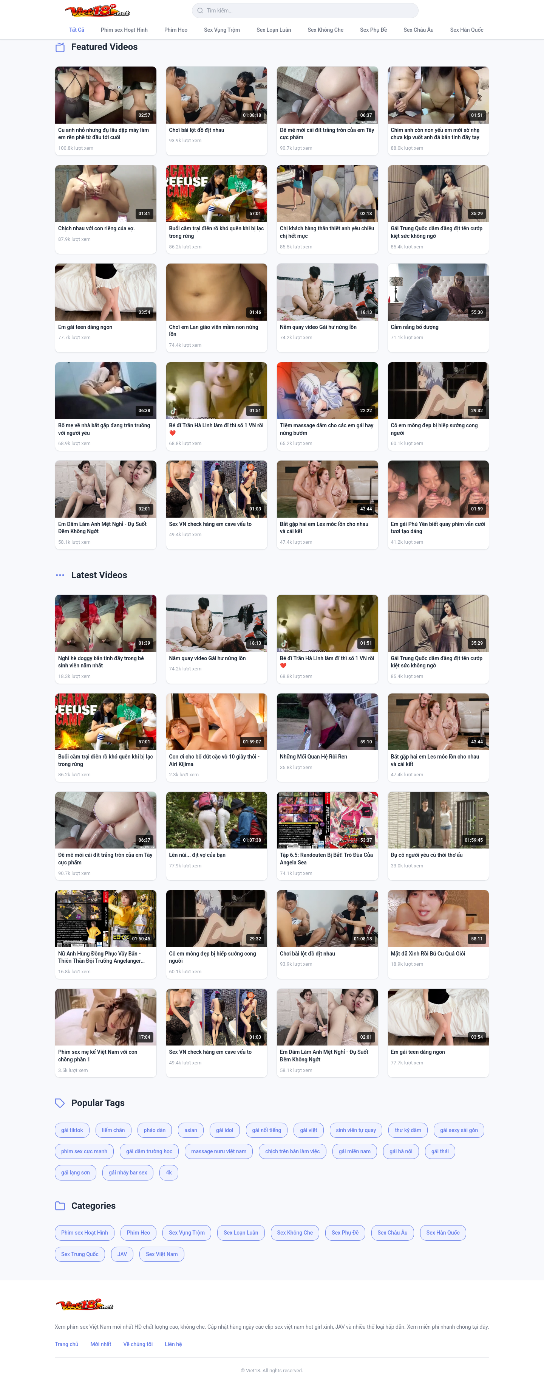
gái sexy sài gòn (459, 1130)
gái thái (440, 1151)
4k (169, 1173)
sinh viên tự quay (356, 1130)
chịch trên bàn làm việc (292, 1151)
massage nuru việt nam (218, 1151)
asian (190, 1130)
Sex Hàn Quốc (467, 30)
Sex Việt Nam (162, 1254)
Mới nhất (100, 1344)
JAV (122, 1254)
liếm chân (113, 1130)
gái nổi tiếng (266, 1130)
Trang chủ (66, 1344)
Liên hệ (173, 1344)
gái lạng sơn (75, 1173)
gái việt (308, 1130)
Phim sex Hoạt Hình (124, 30)
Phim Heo (175, 30)
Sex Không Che (326, 30)
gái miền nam (355, 1151)
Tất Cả (76, 30)
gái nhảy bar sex (128, 1173)
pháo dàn (155, 1130)
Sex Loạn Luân (274, 30)
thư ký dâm (408, 1130)
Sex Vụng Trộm (222, 30)
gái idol (224, 1130)
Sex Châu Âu (419, 30)
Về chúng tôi (138, 1344)
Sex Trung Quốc (80, 1254)
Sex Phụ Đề (373, 30)
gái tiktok (72, 1130)
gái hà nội (401, 1151)
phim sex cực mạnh (84, 1151)
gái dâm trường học (149, 1151)
